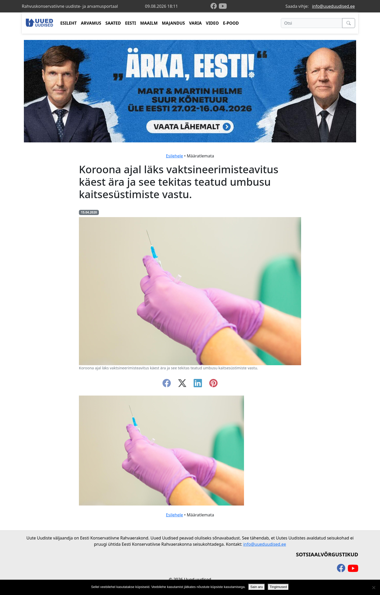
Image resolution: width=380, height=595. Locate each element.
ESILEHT (68, 23)
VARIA (195, 23)
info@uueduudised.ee (333, 6)
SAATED (113, 23)
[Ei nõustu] (373, 587)
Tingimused (278, 587)
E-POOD (231, 23)
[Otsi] (311, 23)
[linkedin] (198, 385)
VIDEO (212, 23)
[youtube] (223, 6)
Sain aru (256, 587)
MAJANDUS (173, 23)
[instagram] (213, 385)
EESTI (130, 23)
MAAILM (149, 23)
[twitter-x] (182, 385)
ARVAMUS (91, 23)
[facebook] (215, 6)
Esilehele (174, 156)
